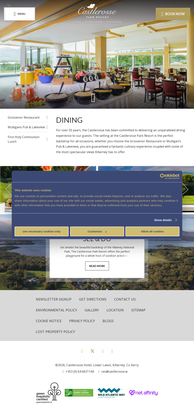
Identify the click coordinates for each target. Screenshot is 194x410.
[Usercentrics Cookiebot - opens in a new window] (162, 176)
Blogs (108, 321)
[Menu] (19, 14)
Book (173, 14)
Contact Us (125, 299)
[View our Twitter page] (92, 352)
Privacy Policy (82, 321)
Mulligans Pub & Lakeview (26, 127)
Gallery (92, 310)
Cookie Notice (49, 321)
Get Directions (92, 299)
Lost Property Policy (55, 331)
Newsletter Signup (53, 299)
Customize (97, 231)
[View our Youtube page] (112, 351)
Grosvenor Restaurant (24, 117)
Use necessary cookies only (41, 231)
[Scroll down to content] (93, 97)
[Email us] (113, 371)
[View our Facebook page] (82, 351)
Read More (97, 266)
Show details (163, 220)
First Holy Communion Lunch (23, 139)
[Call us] (78, 371)
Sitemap (138, 310)
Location (115, 310)
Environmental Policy (56, 310)
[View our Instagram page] (103, 351)
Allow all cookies (152, 231)
